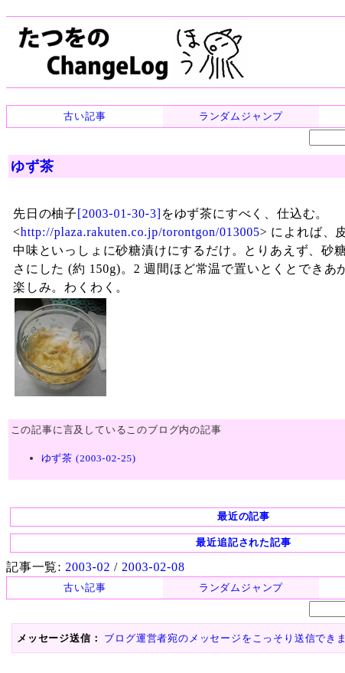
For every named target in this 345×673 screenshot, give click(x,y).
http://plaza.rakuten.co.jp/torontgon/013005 (140, 231)
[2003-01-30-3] (119, 213)
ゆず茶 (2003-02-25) (88, 458)
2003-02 (87, 566)
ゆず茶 (32, 166)
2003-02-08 (153, 566)
